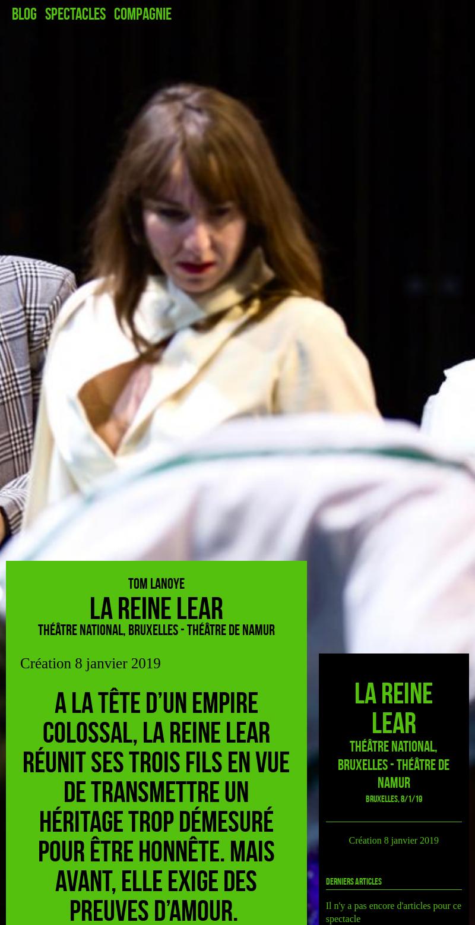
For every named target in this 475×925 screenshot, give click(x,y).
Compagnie (143, 14)
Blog (24, 14)
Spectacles (75, 14)
